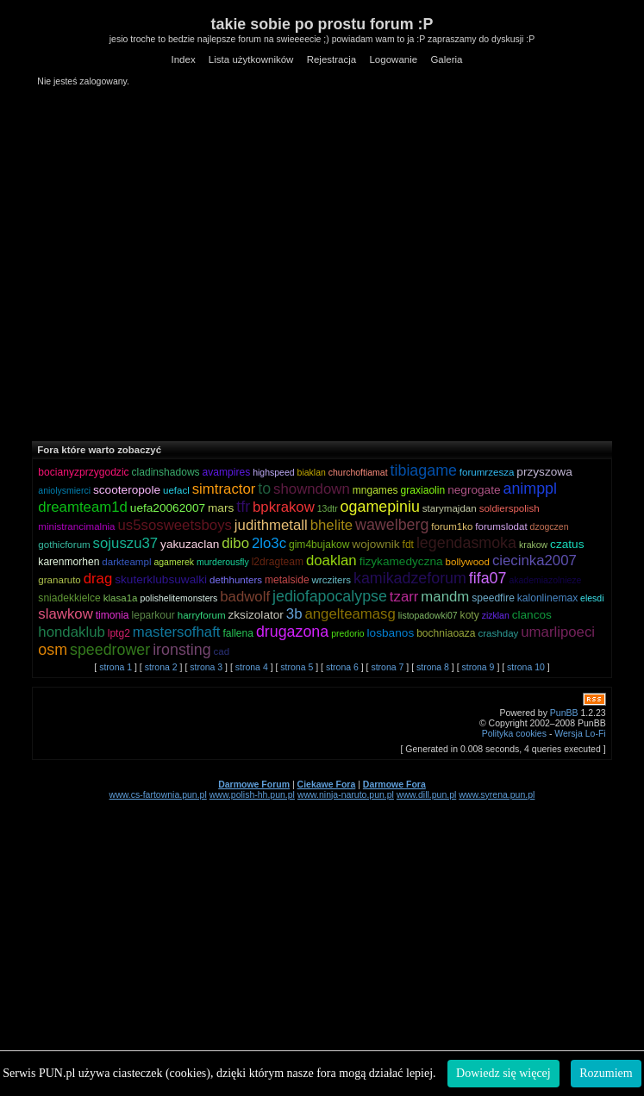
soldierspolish (509, 508)
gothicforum (64, 544)
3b (294, 614)
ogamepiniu (380, 506)
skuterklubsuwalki (161, 579)
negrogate (473, 489)
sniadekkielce (69, 598)
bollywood (468, 562)
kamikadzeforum (409, 578)
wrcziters (332, 580)
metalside (287, 580)
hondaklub (71, 632)
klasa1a (120, 598)
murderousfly (223, 562)
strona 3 (206, 667)
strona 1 (115, 667)
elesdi (591, 598)
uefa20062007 (167, 507)
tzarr (404, 596)
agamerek (173, 562)
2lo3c (269, 543)
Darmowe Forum (254, 784)
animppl (530, 488)
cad (222, 651)
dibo (235, 543)
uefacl (176, 490)
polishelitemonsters (178, 598)
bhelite (331, 525)
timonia (112, 615)
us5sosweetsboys (174, 525)
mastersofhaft (177, 632)
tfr (243, 506)
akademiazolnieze (545, 580)
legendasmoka (466, 542)
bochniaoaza (445, 633)
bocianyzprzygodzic (83, 472)
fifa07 (488, 578)
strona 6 (342, 667)
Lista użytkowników (251, 59)
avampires (227, 472)
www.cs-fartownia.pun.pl (158, 794)
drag (98, 578)
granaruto (59, 580)
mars (221, 507)
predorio (348, 633)
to (264, 488)
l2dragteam (277, 562)
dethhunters (235, 580)
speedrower (110, 649)
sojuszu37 (126, 543)
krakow (533, 544)
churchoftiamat (358, 472)
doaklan (331, 560)
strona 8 (432, 667)
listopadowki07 (428, 615)
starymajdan (449, 508)
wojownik (375, 544)
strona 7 (387, 667)
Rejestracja (332, 59)
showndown (311, 489)
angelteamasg (349, 614)
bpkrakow (284, 507)
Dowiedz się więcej (503, 1073)
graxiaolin (423, 490)
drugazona (292, 631)
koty (469, 615)
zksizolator (255, 614)
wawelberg (391, 524)
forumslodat (501, 526)
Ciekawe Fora (326, 784)
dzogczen (549, 526)
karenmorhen (68, 562)
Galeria (446, 59)
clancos (532, 614)
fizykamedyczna (401, 561)
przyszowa (544, 471)
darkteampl (126, 562)
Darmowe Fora (394, 784)
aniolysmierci (64, 490)
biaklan (311, 472)
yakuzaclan (189, 544)
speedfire (493, 598)
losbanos (391, 632)
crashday (498, 633)
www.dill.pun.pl (426, 794)
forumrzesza (487, 472)
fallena (237, 633)
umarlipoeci (558, 632)
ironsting (181, 649)
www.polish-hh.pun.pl (252, 794)
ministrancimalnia (76, 526)
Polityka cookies (514, 733)
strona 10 (526, 667)
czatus (567, 544)
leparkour (153, 615)
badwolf (245, 596)
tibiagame (424, 470)
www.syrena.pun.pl (497, 794)
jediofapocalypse (329, 596)
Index (183, 59)
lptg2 (119, 633)
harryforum (202, 615)
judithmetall (271, 525)
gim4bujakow (319, 545)
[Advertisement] (178, 263)
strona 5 (296, 667)
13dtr (327, 508)
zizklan (496, 615)
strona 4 (251, 667)
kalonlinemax (547, 598)
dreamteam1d (83, 507)
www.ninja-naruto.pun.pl (345, 794)
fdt (408, 545)
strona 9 (478, 667)
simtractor (224, 489)
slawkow (65, 614)
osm (52, 649)
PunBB (564, 712)
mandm (445, 596)
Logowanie (393, 59)
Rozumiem (605, 1073)
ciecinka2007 (534, 560)
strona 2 (161, 667)
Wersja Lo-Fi (579, 733)
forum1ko (451, 526)
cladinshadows (166, 472)
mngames (375, 490)
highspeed (273, 472)
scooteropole (126, 489)
